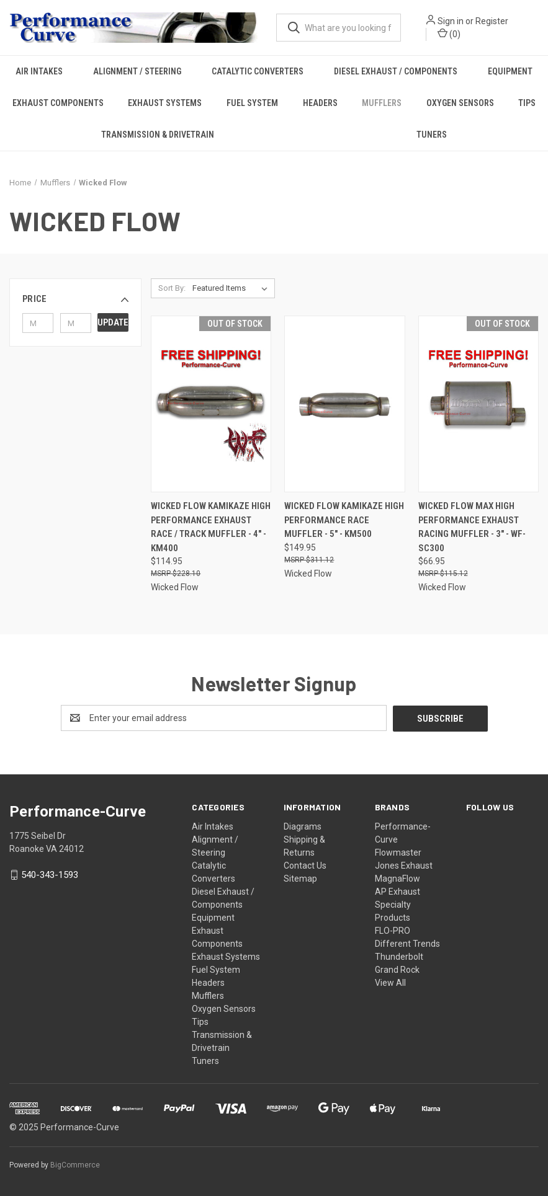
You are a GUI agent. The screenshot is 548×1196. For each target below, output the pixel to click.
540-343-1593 (49, 874)
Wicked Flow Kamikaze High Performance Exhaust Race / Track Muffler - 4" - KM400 (211, 527)
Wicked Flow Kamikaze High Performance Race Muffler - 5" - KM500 (344, 519)
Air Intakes (39, 71)
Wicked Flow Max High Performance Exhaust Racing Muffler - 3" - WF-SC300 (472, 527)
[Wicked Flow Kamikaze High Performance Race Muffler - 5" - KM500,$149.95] (344, 404)
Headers (320, 103)
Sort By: (172, 288)
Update (112, 322)
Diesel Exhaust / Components (395, 71)
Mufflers (382, 103)
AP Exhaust (397, 891)
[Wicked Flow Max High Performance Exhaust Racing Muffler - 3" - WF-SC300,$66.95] (478, 404)
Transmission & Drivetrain (157, 135)
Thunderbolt (399, 956)
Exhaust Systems (165, 103)
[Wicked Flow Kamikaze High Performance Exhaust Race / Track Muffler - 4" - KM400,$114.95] (211, 404)
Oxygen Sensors (460, 103)
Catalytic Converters (257, 71)
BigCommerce (75, 1164)
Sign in (451, 21)
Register (491, 21)
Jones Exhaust (404, 865)
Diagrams (302, 826)
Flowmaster (398, 852)
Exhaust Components (58, 103)
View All (390, 982)
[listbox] (232, 288)
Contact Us (305, 865)
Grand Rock (397, 969)
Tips (200, 1021)
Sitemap (300, 878)
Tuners (431, 135)
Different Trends (407, 943)
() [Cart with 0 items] (449, 33)
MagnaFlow (397, 878)
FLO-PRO (392, 930)
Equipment (213, 917)
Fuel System (252, 103)
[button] (75, 298)
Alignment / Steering (137, 71)
